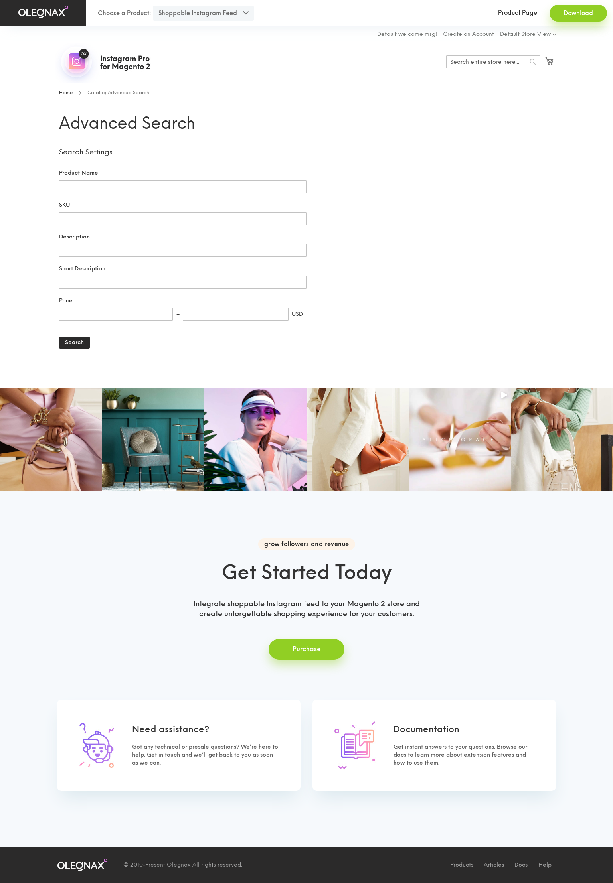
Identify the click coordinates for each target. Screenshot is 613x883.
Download (578, 13)
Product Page (517, 12)
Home (66, 92)
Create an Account (468, 34)
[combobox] (493, 61)
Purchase (307, 649)
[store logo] (106, 63)
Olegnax (179, 864)
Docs (521, 864)
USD (297, 314)
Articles (494, 864)
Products (461, 864)
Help (545, 864)
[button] (528, 34)
